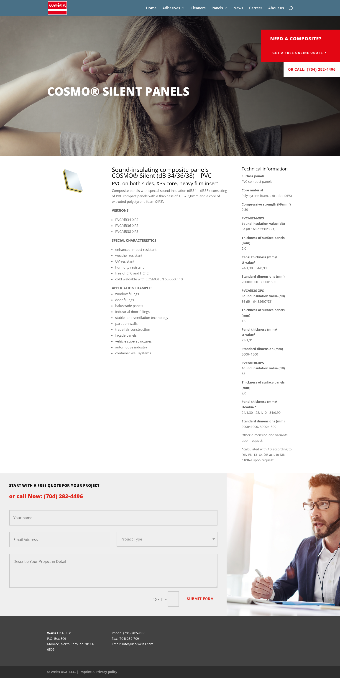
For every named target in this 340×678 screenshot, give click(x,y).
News (238, 8)
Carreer (255, 8)
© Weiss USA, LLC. (61, 672)
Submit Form (200, 599)
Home (151, 8)
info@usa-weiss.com (137, 644)
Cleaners (198, 8)
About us (276, 8)
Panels (217, 8)
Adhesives (171, 8)
